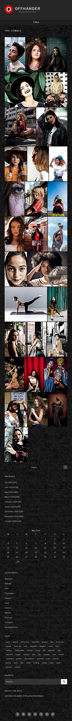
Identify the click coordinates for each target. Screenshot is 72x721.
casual (8, 646)
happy (18, 654)
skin (22, 663)
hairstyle (9, 654)
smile (28, 663)
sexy (16, 663)
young (17, 667)
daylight (33, 646)
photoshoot (29, 659)
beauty (45, 642)
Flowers (8, 598)
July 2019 (9, 482)
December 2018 (11, 511)
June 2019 (9, 487)
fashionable (19, 650)
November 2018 (11, 516)
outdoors (10, 659)
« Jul (17, 561)
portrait (40, 659)
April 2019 (9, 492)
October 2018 (11, 521)
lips (39, 654)
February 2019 (11, 502)
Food (7, 603)
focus (37, 650)
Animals (8, 584)
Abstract (8, 579)
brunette (60, 642)
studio (44, 663)
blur (51, 642)
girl (44, 650)
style (52, 663)
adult (8, 642)
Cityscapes (9, 593)
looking (46, 654)
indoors (26, 654)
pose (48, 659)
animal (15, 642)
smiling (36, 663)
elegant (42, 646)
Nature (8, 613)
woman (9, 667)
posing (55, 659)
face (57, 646)
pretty (8, 663)
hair (59, 650)
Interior (8, 608)
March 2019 (10, 497)
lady (34, 654)
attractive (25, 642)
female (30, 650)
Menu (36, 22)
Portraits (8, 618)
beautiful (35, 642)
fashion (9, 650)
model (61, 654)
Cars (6, 588)
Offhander (27, 8)
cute (25, 646)
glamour (51, 650)
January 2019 (10, 507)
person (19, 659)
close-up (17, 646)
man (54, 654)
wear (58, 663)
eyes (51, 646)
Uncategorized (11, 627)
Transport (9, 622)
